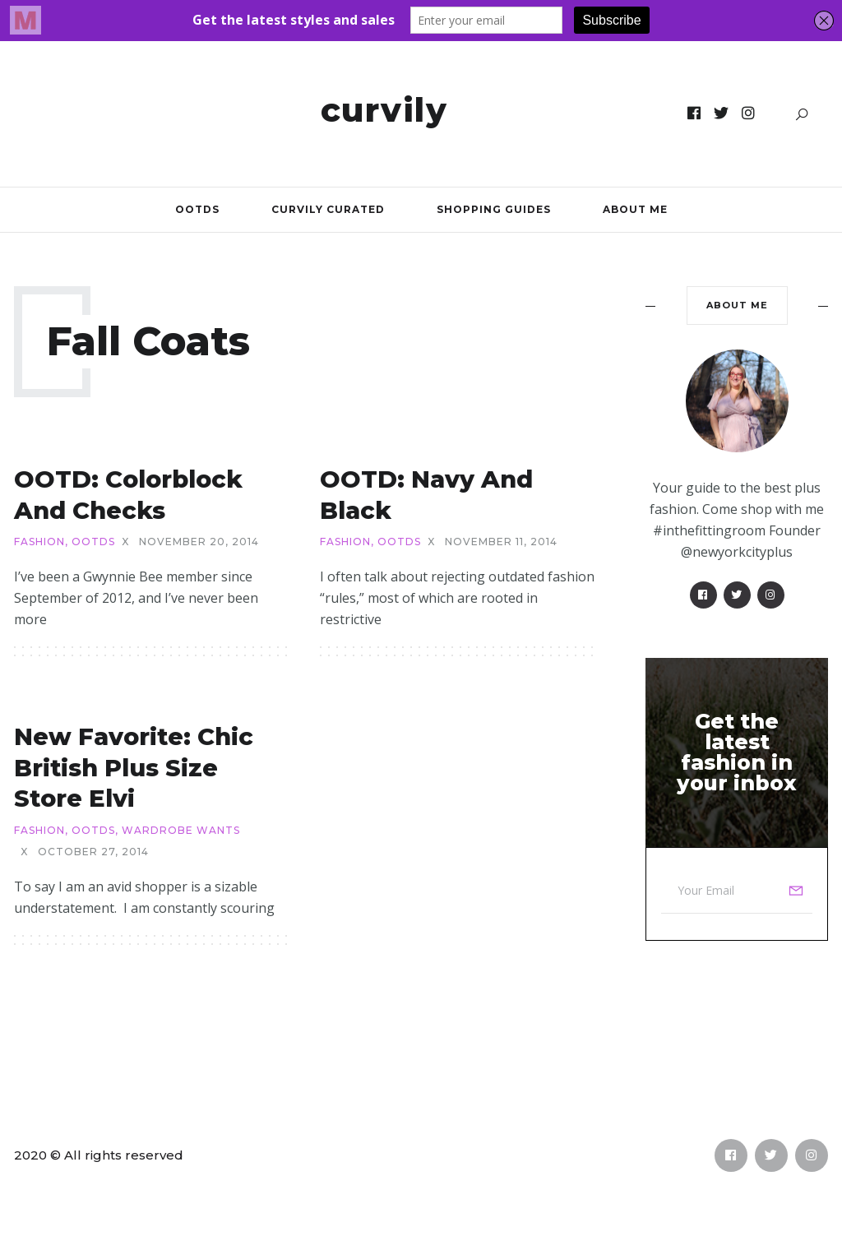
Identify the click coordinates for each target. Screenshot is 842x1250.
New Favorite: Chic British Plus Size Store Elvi (133, 767)
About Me (635, 209)
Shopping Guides (494, 209)
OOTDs (197, 209)
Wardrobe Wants (181, 830)
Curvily (384, 110)
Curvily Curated (328, 209)
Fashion (39, 542)
